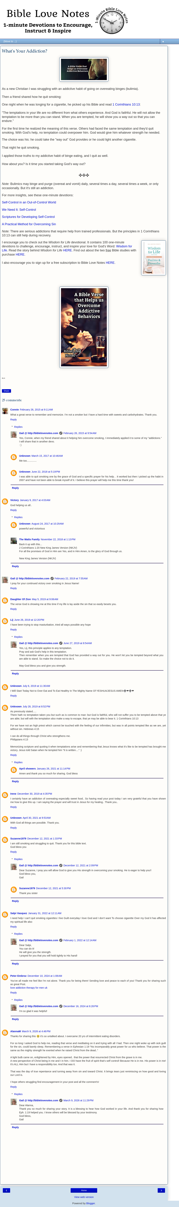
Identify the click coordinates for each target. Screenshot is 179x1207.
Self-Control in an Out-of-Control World (29, 202)
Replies (18, 426)
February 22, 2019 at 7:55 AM (71, 578)
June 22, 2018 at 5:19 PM (45, 471)
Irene (13, 793)
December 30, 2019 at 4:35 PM (34, 793)
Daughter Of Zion (20, 599)
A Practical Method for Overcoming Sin (29, 224)
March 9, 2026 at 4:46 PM (36, 1031)
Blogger (90, 1203)
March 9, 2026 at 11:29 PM (78, 1100)
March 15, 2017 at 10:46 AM (47, 455)
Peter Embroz (18, 975)
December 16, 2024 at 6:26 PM (80, 1006)
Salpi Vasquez (18, 913)
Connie (14, 409)
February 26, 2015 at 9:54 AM (79, 433)
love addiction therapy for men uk (28, 987)
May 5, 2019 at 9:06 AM (45, 599)
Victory (14, 500)
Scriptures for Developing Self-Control (28, 217)
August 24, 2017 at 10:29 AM (47, 523)
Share (6, 391)
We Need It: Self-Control (19, 209)
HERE (67, 250)
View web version (84, 1197)
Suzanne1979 (18, 838)
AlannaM (15, 1031)
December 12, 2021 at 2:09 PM (80, 865)
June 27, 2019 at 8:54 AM (77, 643)
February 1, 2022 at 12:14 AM (79, 940)
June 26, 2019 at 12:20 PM (29, 619)
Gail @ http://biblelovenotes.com (38, 433)
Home (84, 1190)
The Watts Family (29, 539)
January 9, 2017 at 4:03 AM (35, 500)
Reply (13, 419)
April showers (27, 768)
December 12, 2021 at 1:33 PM (44, 838)
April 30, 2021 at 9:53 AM (37, 817)
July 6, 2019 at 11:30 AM (36, 686)
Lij (11, 619)
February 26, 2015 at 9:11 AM (36, 409)
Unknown (24, 455)
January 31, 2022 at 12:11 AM (44, 913)
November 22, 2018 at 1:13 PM (58, 539)
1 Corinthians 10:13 (126, 104)
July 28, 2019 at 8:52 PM (36, 706)
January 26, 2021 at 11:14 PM (53, 768)
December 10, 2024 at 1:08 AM (45, 975)
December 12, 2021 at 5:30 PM (53, 888)
